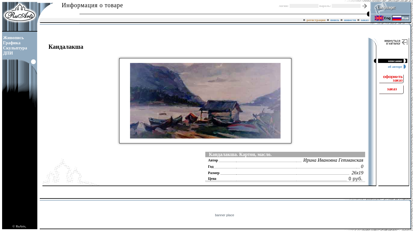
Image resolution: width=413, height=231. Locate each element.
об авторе (396, 66)
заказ (364, 20)
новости (350, 20)
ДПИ (8, 53)
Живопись (13, 37)
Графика (11, 42)
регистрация (316, 20)
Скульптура (15, 47)
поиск (335, 20)
